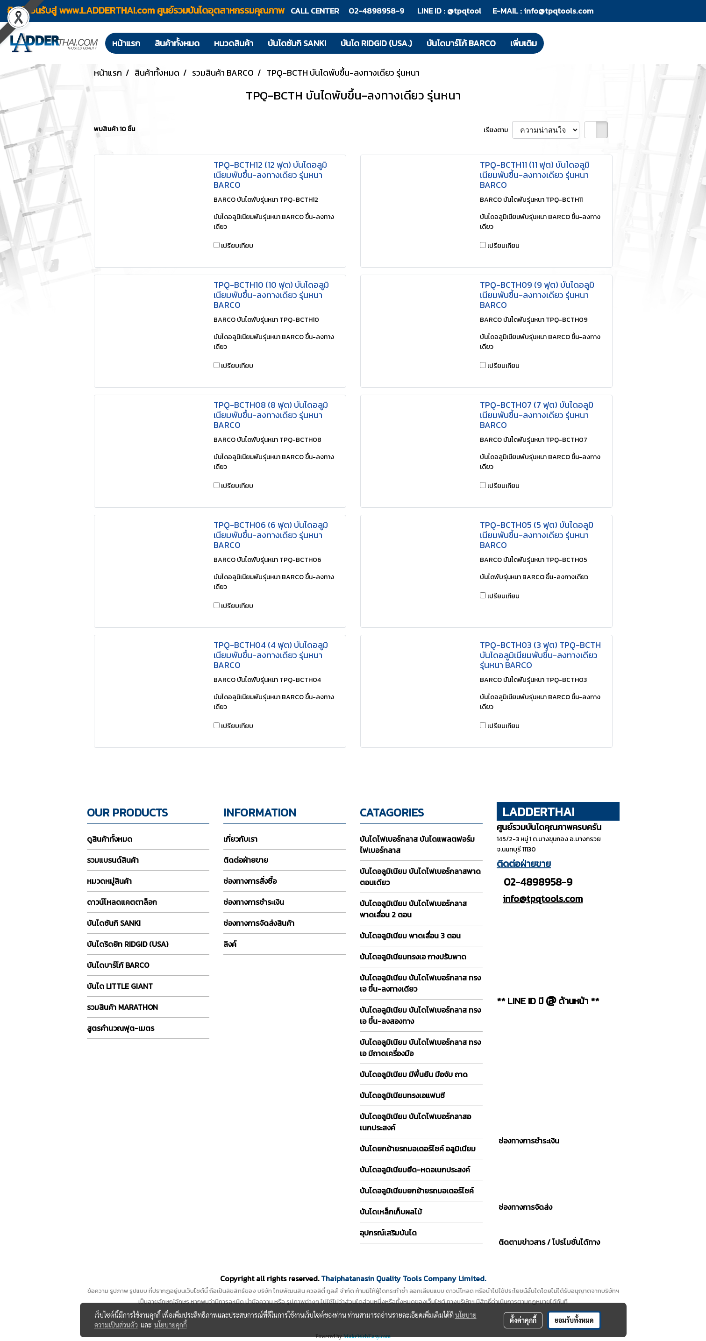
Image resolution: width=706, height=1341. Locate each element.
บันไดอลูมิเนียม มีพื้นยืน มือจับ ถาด (414, 1074)
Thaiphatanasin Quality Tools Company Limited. (403, 1278)
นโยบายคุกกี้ (170, 1324)
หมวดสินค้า (233, 43)
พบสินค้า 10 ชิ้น (114, 129)
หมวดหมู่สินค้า (109, 881)
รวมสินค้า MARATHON (122, 1007)
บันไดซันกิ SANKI (297, 43)
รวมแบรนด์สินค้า (113, 860)
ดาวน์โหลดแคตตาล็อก (122, 902)
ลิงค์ (229, 944)
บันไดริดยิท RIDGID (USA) (127, 944)
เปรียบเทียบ (237, 246)
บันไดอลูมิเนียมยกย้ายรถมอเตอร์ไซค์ (417, 1190)
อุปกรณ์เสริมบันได (388, 1232)
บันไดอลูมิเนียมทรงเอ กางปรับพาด (413, 956)
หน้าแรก (126, 43)
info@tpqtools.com (558, 11)
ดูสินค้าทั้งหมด (109, 838)
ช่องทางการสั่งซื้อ (250, 881)
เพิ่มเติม (523, 43)
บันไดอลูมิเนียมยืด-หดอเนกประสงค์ (415, 1169)
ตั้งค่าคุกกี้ (523, 1320)
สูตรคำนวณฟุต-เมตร (120, 1028)
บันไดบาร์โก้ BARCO (461, 43)
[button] (552, 43)
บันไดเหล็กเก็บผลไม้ (391, 1211)
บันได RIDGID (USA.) (376, 43)
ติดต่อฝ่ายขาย (245, 860)
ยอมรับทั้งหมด (574, 1320)
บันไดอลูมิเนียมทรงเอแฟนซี (402, 1095)
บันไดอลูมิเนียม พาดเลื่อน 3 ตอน (410, 935)
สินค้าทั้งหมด (177, 43)
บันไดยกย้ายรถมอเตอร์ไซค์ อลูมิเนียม (418, 1148)
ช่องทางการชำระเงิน (253, 902)
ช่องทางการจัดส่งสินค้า (258, 923)
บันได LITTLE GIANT (120, 986)
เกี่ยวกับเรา (240, 838)
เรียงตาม (498, 130)
